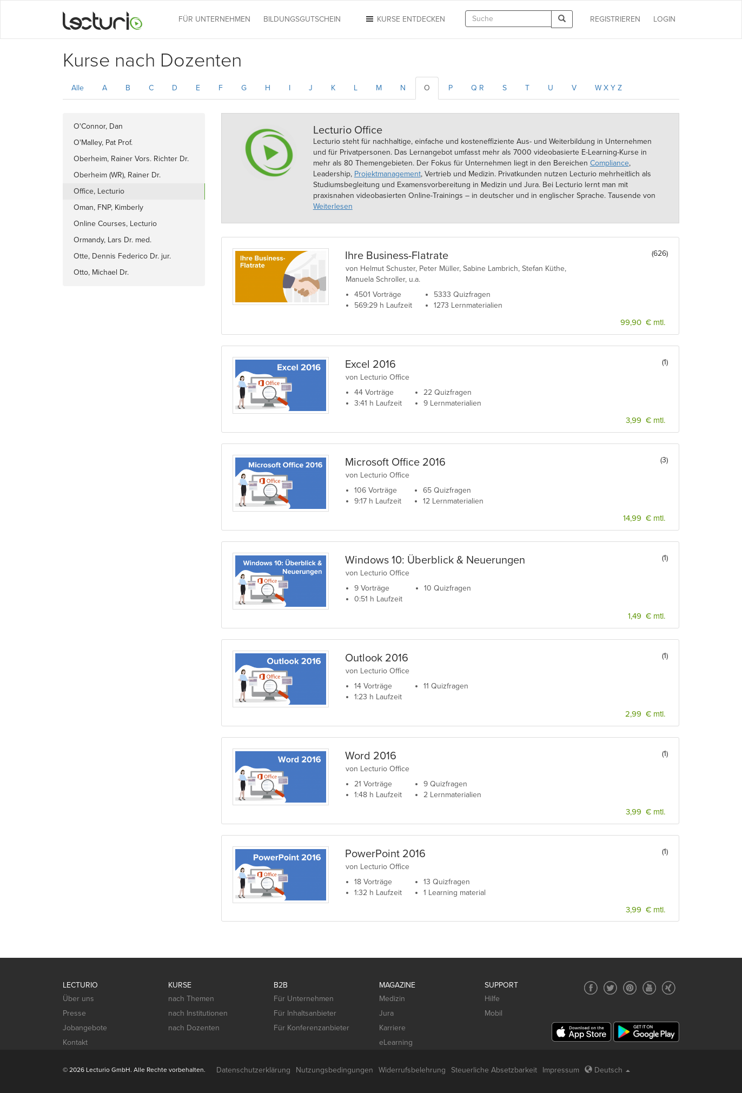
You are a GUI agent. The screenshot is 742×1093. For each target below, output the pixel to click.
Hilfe (492, 998)
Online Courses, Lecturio (115, 223)
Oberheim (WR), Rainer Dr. (117, 175)
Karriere (392, 1027)
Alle (77, 87)
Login (664, 19)
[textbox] (508, 18)
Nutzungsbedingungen (334, 1070)
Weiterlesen (333, 206)
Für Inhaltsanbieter (305, 1013)
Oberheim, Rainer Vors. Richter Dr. (131, 158)
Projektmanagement (387, 173)
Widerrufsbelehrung (412, 1070)
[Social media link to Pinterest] (630, 988)
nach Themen (191, 998)
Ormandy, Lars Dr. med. (112, 239)
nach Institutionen (198, 1013)
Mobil (493, 1013)
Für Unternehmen (304, 998)
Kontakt (75, 1042)
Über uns (78, 998)
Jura (386, 1013)
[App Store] (581, 1032)
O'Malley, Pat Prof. (103, 142)
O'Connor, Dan (98, 126)
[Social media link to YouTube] (649, 988)
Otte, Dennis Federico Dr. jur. (122, 256)
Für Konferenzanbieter (311, 1027)
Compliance (609, 163)
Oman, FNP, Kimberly (108, 207)
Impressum (560, 1070)
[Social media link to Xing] (668, 988)
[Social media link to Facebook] (591, 988)
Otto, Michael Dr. (101, 272)
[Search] (562, 19)
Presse (74, 1013)
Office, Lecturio (99, 191)
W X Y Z (608, 87)
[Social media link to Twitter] (610, 988)
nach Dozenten (194, 1027)
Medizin (392, 998)
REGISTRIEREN (615, 19)
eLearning (396, 1042)
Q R (477, 87)
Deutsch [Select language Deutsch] (607, 1070)
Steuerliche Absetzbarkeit (494, 1070)
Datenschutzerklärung (253, 1070)
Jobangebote (85, 1027)
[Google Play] (646, 1032)
